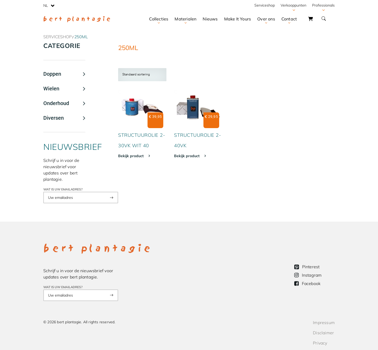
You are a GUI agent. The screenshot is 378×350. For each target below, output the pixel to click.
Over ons (266, 18)
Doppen (52, 74)
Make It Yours (237, 18)
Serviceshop (264, 5)
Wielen (51, 88)
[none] (49, 5)
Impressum (324, 322)
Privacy (320, 343)
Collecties (158, 18)
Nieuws (210, 18)
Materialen (185, 18)
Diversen (53, 118)
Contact (289, 18)
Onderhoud (56, 103)
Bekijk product (131, 156)
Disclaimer (323, 332)
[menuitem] (49, 5)
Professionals (323, 5)
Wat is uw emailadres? (63, 189)
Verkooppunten (293, 5)
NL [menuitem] (45, 5)
